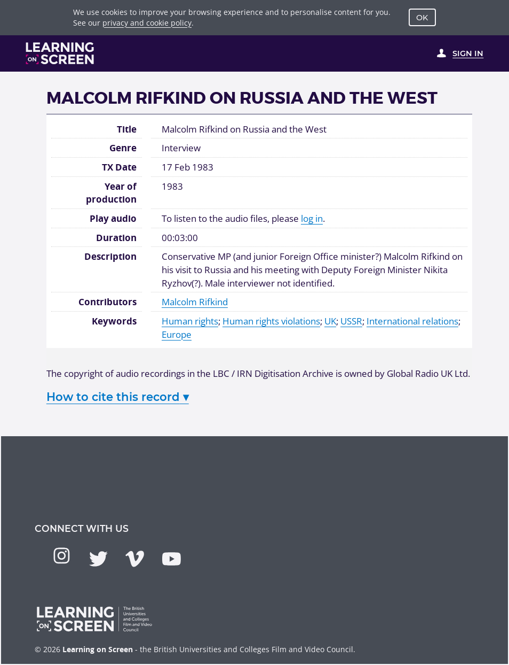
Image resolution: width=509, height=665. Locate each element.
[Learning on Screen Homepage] (60, 53)
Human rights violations (271, 320)
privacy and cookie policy (147, 23)
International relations (412, 320)
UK (330, 320)
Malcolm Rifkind (195, 301)
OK (422, 17)
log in (312, 218)
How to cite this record (117, 397)
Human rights (190, 320)
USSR (351, 320)
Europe (177, 334)
